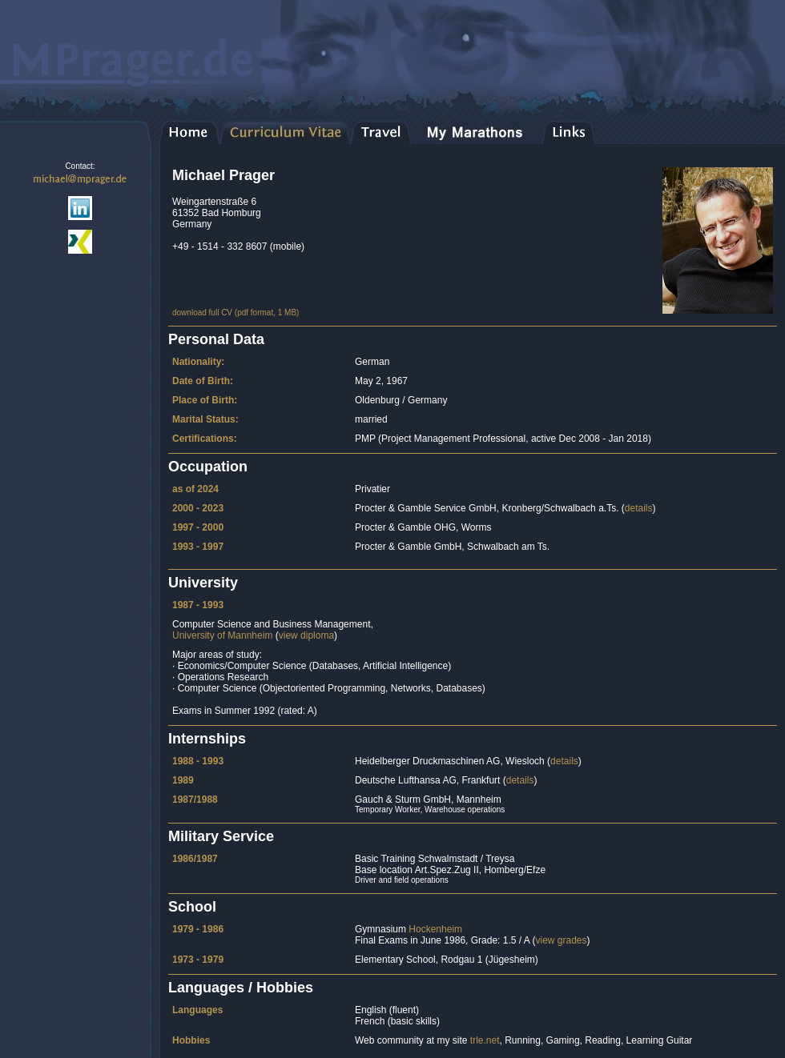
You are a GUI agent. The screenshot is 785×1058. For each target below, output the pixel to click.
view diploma (306, 635)
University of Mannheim (222, 635)
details (639, 508)
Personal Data (216, 339)
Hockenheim (435, 929)
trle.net (485, 1040)
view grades (560, 940)
